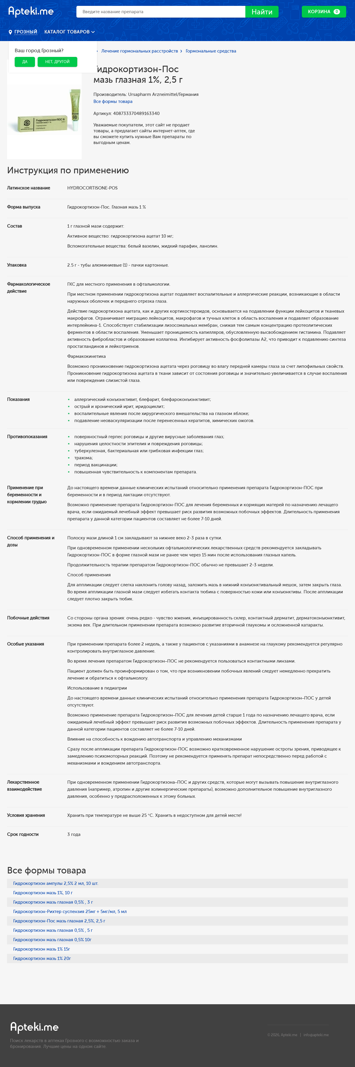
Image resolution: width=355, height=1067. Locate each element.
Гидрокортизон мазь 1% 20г (42, 958)
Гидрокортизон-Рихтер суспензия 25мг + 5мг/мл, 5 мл (70, 911)
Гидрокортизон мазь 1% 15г (41, 949)
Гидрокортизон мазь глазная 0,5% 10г (52, 939)
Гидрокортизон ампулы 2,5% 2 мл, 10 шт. (55, 883)
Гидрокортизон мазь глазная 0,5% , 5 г (53, 930)
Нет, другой (57, 62)
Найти (262, 12)
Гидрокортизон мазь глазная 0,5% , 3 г (53, 902)
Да (24, 62)
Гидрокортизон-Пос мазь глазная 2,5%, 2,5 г (59, 921)
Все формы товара (113, 101)
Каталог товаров (67, 32)
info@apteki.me (316, 1035)
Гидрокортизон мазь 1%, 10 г (43, 892)
